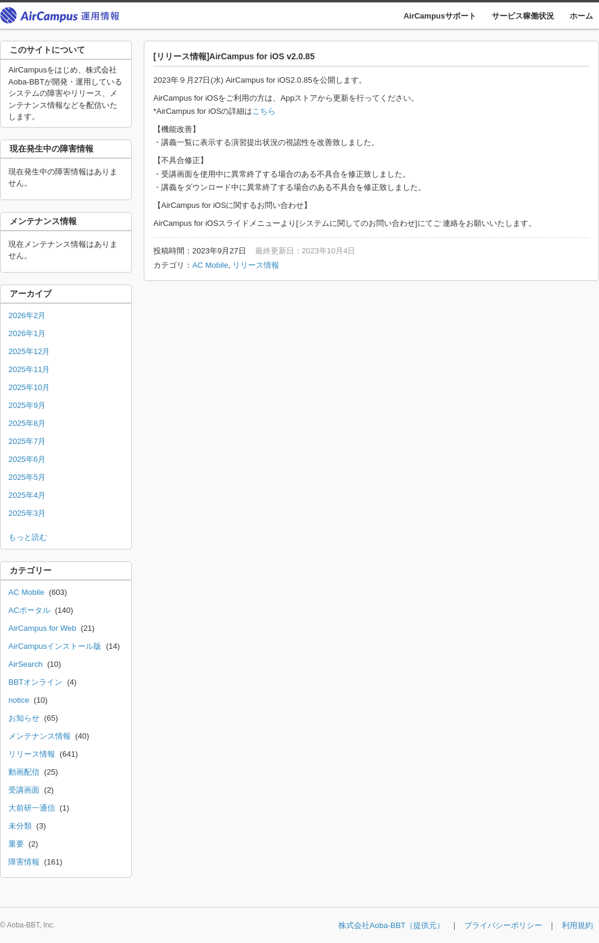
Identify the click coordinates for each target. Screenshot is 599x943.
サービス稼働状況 (523, 15)
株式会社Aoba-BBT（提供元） (391, 925)
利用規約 (577, 925)
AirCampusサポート (440, 15)
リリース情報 (255, 265)
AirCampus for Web (42, 628)
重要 (16, 843)
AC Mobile (210, 265)
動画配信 (24, 771)
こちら (264, 111)
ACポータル (29, 610)
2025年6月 (27, 459)
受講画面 (24, 789)
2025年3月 (27, 513)
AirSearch (25, 664)
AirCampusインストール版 (54, 646)
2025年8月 (27, 423)
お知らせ (24, 718)
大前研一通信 (31, 807)
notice (18, 700)
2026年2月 (27, 315)
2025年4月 (27, 495)
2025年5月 (27, 477)
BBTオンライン (35, 682)
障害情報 (24, 861)
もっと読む (27, 537)
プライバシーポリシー (503, 925)
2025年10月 (29, 387)
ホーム (581, 15)
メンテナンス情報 (39, 736)
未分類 (20, 825)
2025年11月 (29, 369)
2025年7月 (27, 441)
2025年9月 (27, 405)
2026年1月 (27, 333)
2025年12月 (29, 351)
